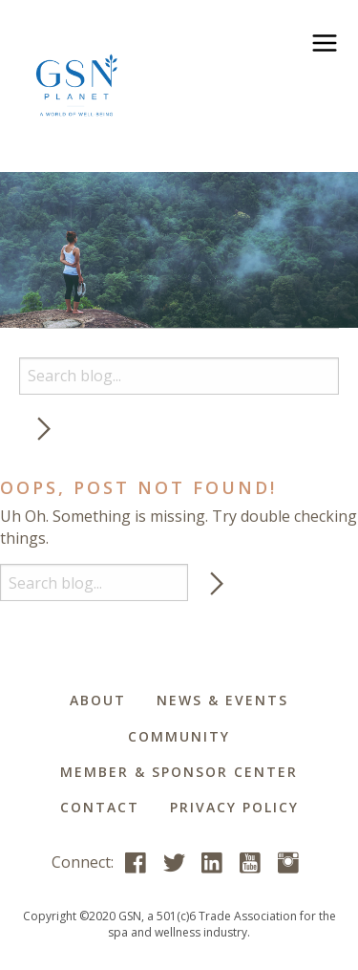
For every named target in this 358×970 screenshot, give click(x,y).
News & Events (222, 700)
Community (179, 736)
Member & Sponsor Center (179, 772)
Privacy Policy (234, 807)
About (98, 700)
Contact (99, 807)
